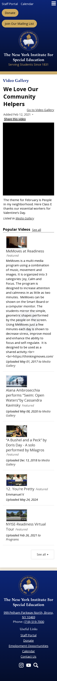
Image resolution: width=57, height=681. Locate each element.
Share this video (15, 119)
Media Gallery (25, 218)
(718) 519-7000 (34, 622)
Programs (12, 539)
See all (36, 230)
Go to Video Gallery (40, 110)
